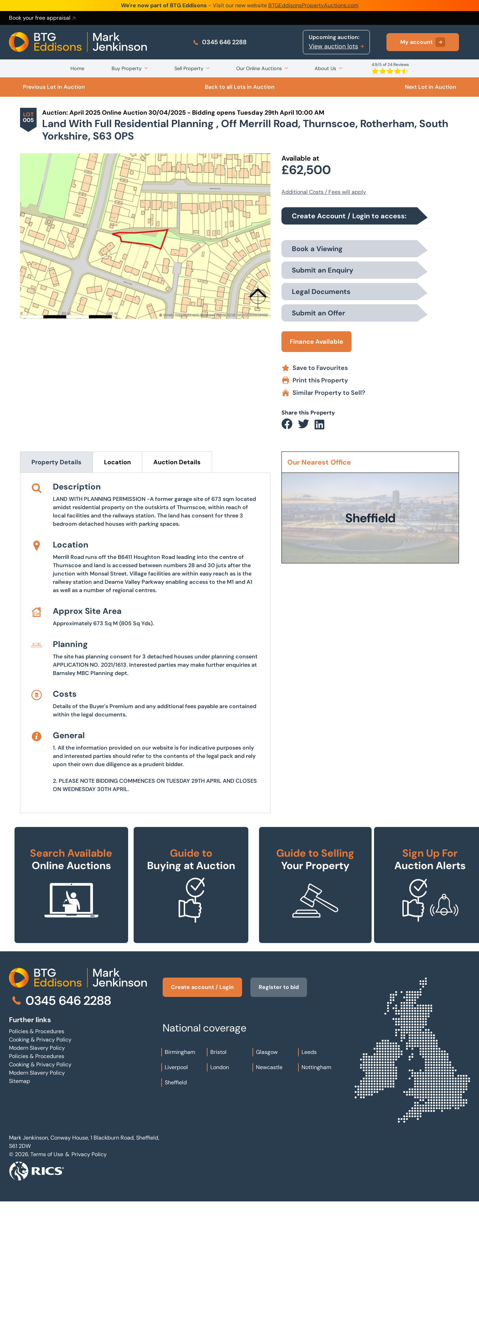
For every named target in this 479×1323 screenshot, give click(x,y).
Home (77, 68)
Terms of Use (46, 1275)
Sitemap (19, 1202)
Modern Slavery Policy (37, 1169)
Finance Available (316, 341)
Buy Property (127, 68)
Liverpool (176, 1188)
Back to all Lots (240, 87)
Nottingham (316, 1188)
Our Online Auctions (259, 68)
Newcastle (269, 1188)
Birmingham (180, 1173)
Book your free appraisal (43, 18)
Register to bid (279, 1108)
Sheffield (176, 1204)
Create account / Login (202, 1108)
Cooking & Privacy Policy (40, 1161)
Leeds (309, 1173)
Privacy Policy (89, 1275)
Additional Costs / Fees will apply (323, 192)
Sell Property (188, 68)
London (219, 1188)
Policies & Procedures (36, 1153)
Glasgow (267, 1173)
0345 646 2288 (219, 42)
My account (422, 42)
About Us (325, 68)
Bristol (218, 1173)
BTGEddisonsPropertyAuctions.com (313, 5)
